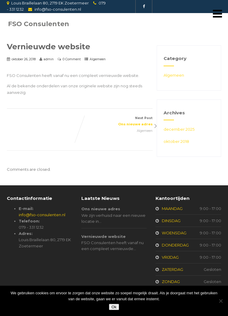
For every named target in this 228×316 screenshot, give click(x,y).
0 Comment (72, 59)
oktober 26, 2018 (24, 59)
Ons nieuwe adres (100, 208)
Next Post (116, 121)
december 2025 (179, 129)
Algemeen (98, 59)
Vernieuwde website (103, 236)
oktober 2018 (176, 141)
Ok (113, 307)
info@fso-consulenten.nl (57, 9)
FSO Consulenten (38, 24)
